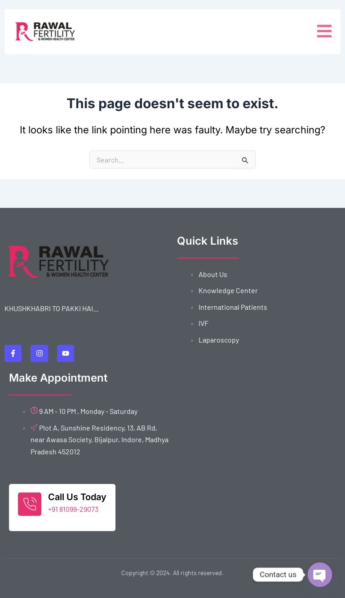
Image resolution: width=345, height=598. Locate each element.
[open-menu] (324, 31)
